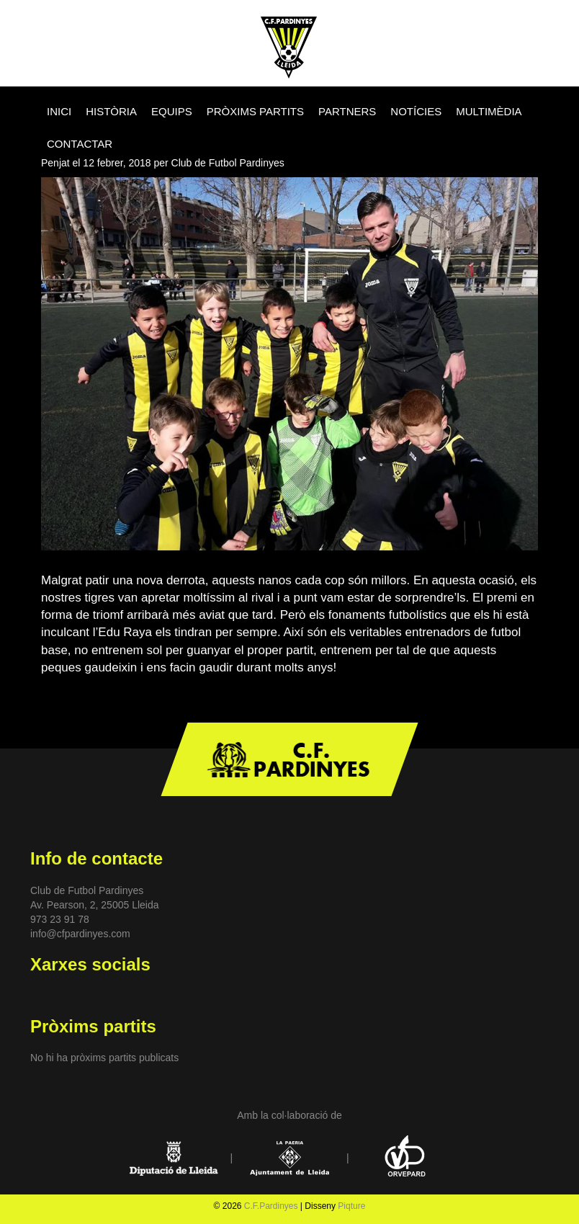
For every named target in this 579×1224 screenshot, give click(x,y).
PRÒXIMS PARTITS (255, 111)
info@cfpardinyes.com (80, 933)
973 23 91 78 (59, 919)
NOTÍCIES (415, 111)
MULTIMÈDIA (488, 111)
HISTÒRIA (111, 111)
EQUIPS (171, 111)
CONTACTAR (79, 144)
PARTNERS (347, 111)
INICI (59, 111)
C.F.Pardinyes (271, 1206)
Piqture (351, 1206)
